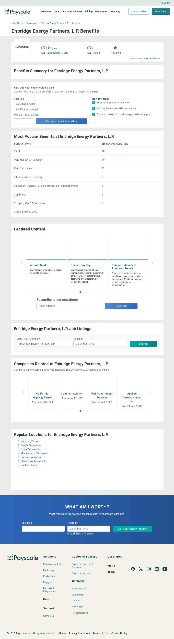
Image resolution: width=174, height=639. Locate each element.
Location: (19, 98)
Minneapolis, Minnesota (34, 453)
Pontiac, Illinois (29, 465)
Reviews (116, 52)
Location (78, 338)
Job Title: (27, 522)
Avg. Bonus (93, 52)
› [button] (152, 262)
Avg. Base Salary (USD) (54, 52)
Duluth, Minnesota (31, 445)
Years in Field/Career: (26, 114)
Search (143, 343)
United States (17, 23)
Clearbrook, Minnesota (33, 461)
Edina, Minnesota (30, 449)
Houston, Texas (29, 441)
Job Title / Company (29, 338)
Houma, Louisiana (31, 457)
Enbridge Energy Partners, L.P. (55, 23)
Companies (32, 23)
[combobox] (50, 104)
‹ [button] (22, 262)
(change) (33, 109)
